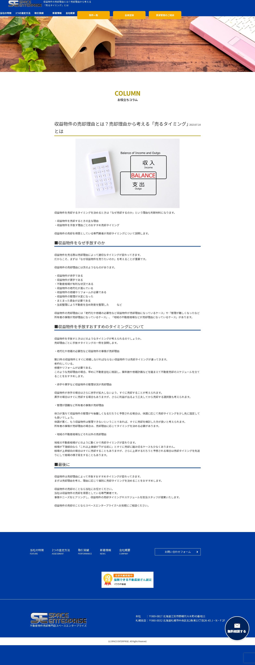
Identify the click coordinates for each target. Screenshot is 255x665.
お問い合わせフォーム (178, 552)
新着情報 (105, 551)
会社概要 (124, 551)
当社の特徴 (37, 551)
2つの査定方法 (61, 551)
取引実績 (85, 551)
